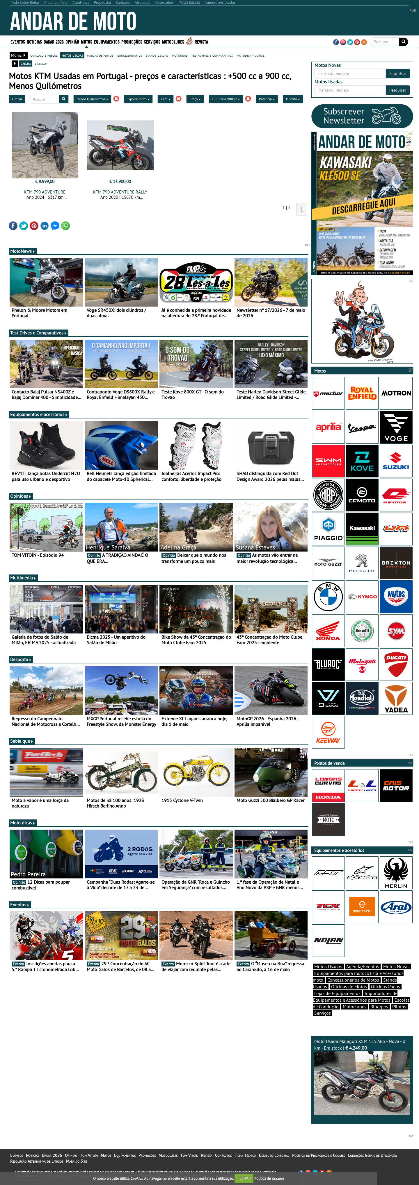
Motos (86, 41)
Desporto (21, 659)
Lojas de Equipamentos (337, 993)
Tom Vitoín (89, 1155)
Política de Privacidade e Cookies (318, 1155)
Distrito (293, 99)
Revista (201, 41)
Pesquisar (397, 73)
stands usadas (157, 55)
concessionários (129, 55)
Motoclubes (173, 41)
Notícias (34, 41)
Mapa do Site (76, 1161)
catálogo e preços (44, 55)
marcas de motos (100, 55)
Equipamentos (107, 41)
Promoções (131, 41)
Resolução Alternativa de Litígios (36, 1161)
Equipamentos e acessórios (39, 414)
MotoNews (22, 251)
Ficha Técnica (245, 1155)
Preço (195, 99)
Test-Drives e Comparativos (38, 333)
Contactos (223, 1155)
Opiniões (20, 496)
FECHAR (244, 1178)
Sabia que (21, 741)
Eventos (17, 41)
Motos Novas (396, 966)
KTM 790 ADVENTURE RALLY (120, 192)
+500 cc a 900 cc (226, 99)
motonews (179, 55)
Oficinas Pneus (385, 986)
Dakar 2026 (54, 41)
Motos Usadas (328, 966)
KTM (166, 99)
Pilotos (399, 1006)
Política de (269, 1178)
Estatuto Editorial (274, 1155)
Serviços (152, 41)
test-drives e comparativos (212, 55)
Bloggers (379, 1006)
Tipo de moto (138, 99)
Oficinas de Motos (349, 986)
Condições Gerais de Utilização (372, 1155)
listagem (41, 63)
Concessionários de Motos (353, 980)
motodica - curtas (250, 55)
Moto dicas (22, 823)
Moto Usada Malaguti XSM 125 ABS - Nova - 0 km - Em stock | (362, 1076)
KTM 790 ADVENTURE (44, 192)
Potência (267, 99)
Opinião (72, 41)
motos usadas (72, 55)
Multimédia (23, 578)
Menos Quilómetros (92, 99)
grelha (26, 63)
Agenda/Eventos (362, 966)
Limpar (17, 99)
